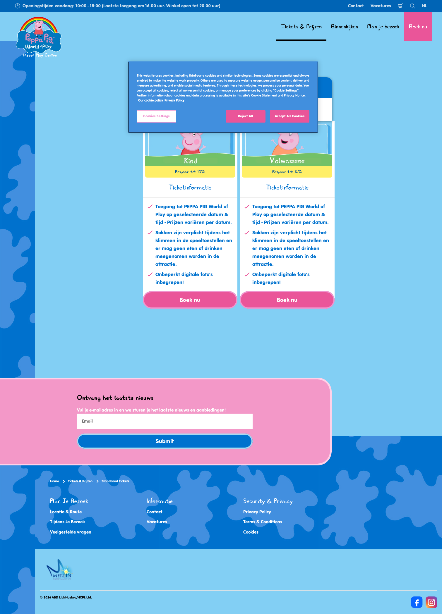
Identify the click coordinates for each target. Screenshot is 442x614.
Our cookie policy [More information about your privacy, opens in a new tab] (150, 100)
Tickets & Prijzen (80, 481)
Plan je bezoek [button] (383, 26)
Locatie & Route (66, 511)
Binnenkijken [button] (344, 26)
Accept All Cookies (289, 116)
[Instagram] (431, 602)
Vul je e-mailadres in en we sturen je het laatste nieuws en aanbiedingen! (151, 410)
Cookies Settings (156, 116)
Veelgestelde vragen (70, 531)
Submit (165, 441)
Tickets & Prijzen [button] (301, 26)
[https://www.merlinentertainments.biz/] (60, 569)
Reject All (245, 116)
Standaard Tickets (115, 481)
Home (54, 481)
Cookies (250, 531)
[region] (223, 97)
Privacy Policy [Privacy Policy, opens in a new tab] (174, 100)
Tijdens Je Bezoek (67, 521)
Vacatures (381, 5)
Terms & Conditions (262, 521)
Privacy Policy (257, 511)
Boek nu (418, 26)
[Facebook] (417, 602)
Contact (356, 5)
